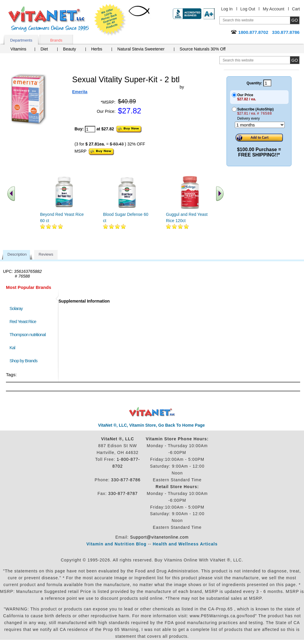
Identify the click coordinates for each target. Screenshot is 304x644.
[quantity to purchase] (90, 129)
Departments (21, 40)
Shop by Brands (25, 360)
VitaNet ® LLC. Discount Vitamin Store (152, 412)
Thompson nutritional (28, 334)
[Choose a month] (260, 125)
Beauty (69, 49)
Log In (227, 9)
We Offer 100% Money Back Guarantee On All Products (110, 20)
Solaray (16, 308)
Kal (12, 347)
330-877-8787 (123, 493)
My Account (273, 9)
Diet (44, 49)
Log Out (247, 9)
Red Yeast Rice (23, 321)
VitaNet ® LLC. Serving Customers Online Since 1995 (49, 19)
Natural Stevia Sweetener (140, 49)
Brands (56, 40)
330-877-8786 (125, 479)
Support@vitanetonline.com (159, 537)
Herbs (96, 49)
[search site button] (294, 60)
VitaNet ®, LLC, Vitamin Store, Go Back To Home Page (151, 425)
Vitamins (18, 49)
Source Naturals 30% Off (203, 49)
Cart (296, 9)
